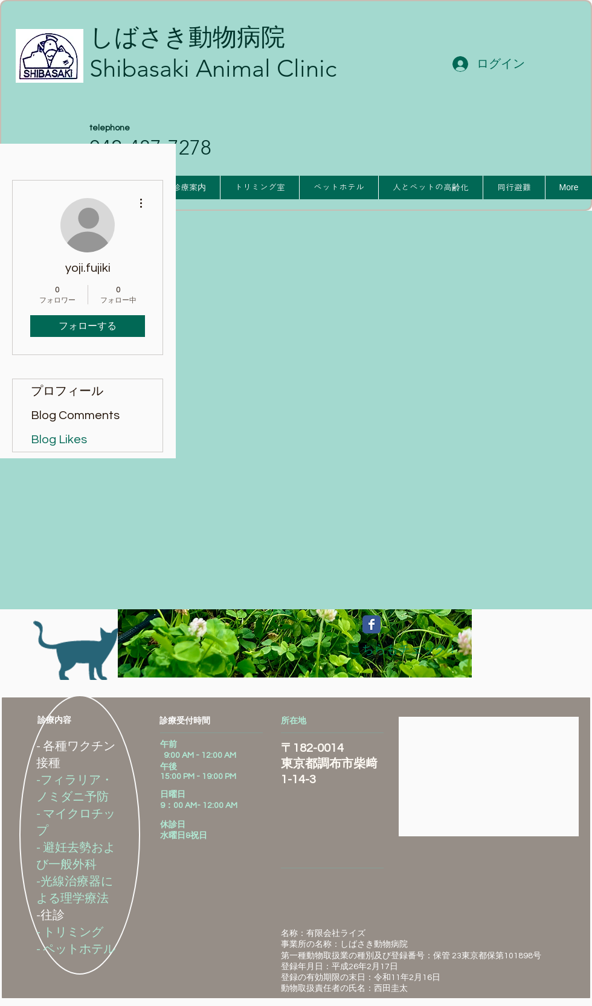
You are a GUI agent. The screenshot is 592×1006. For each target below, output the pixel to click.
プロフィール (67, 391)
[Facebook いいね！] (516, 632)
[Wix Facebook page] (371, 624)
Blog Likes (59, 440)
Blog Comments (75, 415)
